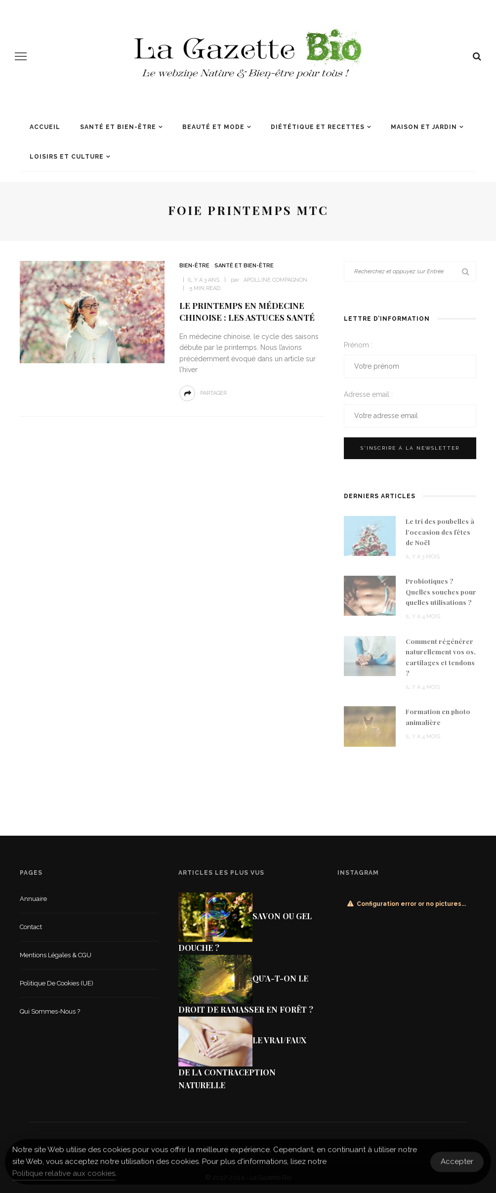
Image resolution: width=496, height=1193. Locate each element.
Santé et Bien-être (118, 127)
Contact (31, 927)
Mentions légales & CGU (55, 955)
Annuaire (33, 898)
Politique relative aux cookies (63, 1178)
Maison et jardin (424, 127)
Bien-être (194, 265)
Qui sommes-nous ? (50, 1011)
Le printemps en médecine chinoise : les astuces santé (247, 311)
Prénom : (358, 345)
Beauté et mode (213, 127)
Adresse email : (368, 394)
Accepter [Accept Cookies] (457, 1166)
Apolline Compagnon (275, 280)
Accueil (45, 127)
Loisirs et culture (67, 156)
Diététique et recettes (318, 127)
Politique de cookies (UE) (56, 983)
